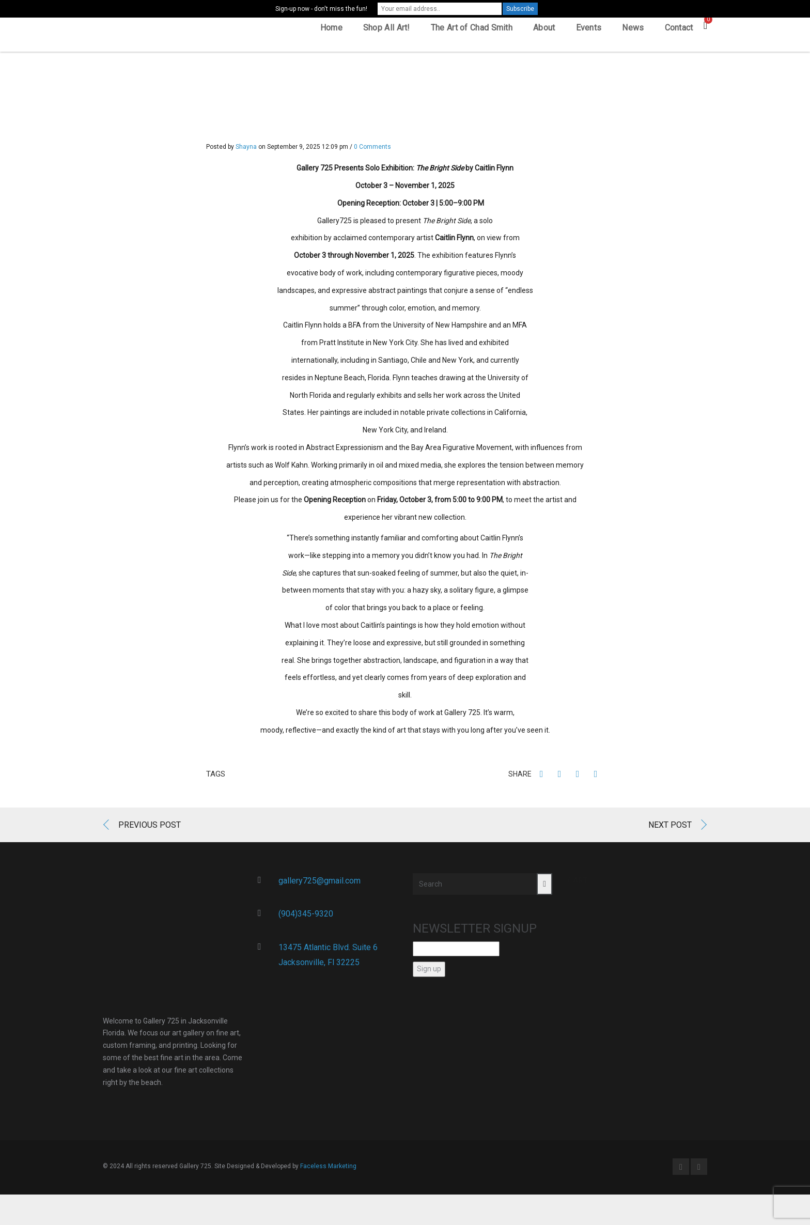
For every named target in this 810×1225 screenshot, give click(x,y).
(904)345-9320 (305, 917)
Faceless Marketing (328, 1169)
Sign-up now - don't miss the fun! (321, 8)
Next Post (670, 828)
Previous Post (149, 828)
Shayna (246, 150)
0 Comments (372, 150)
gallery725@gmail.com (319, 884)
